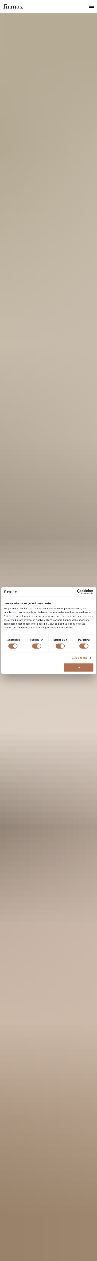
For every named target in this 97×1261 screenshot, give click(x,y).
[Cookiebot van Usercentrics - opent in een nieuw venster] (79, 591)
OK (78, 667)
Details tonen (79, 657)
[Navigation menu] (91, 6)
